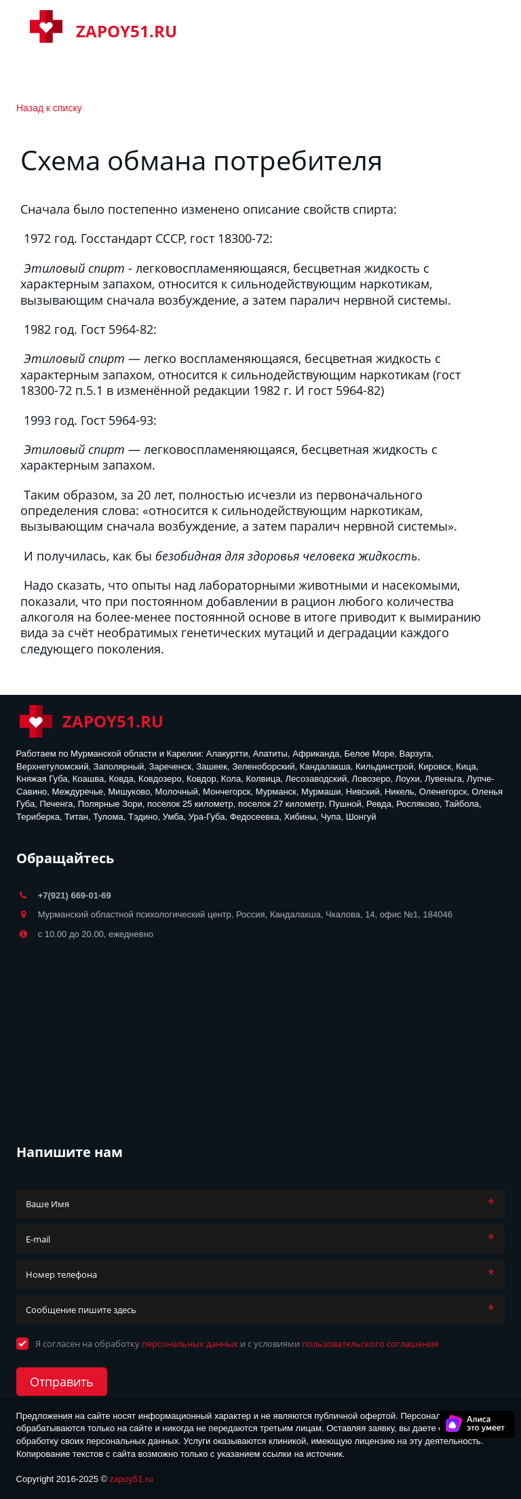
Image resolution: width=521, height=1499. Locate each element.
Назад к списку (49, 107)
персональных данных (190, 1343)
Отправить (62, 1381)
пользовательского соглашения (370, 1343)
